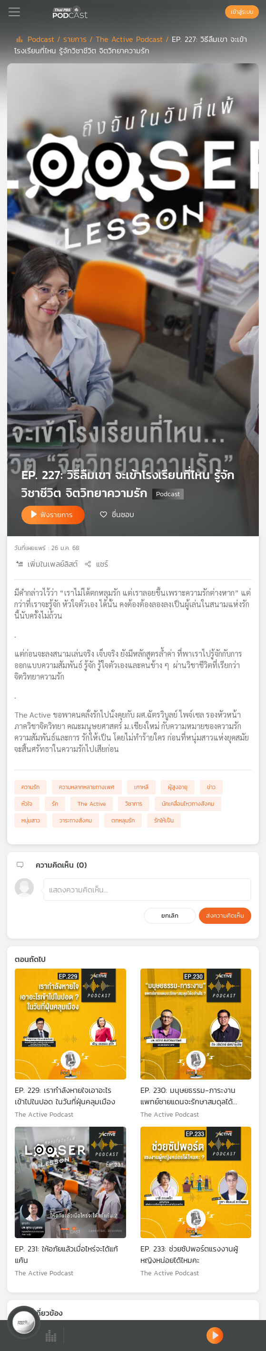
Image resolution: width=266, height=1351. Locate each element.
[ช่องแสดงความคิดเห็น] (147, 889)
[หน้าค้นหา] (220, 12)
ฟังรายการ (56, 514)
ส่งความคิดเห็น (225, 915)
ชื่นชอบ (123, 514)
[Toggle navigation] (14, 12)
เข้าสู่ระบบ (242, 12)
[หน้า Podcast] (89, 11)
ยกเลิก (169, 915)
